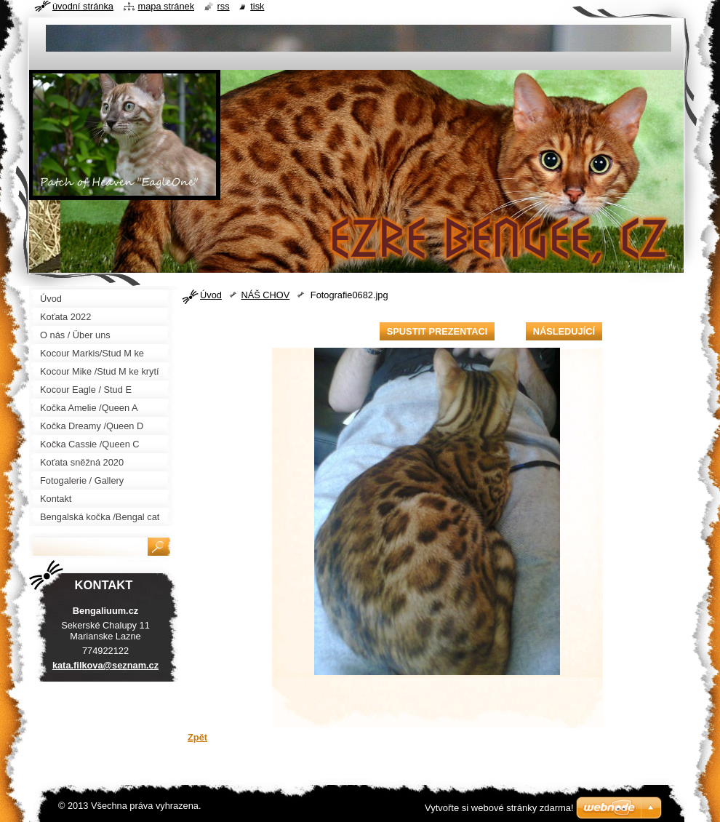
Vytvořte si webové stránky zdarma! (499, 807)
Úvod (211, 295)
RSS (223, 6)
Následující (564, 331)
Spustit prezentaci (437, 331)
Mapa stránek (166, 6)
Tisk (257, 6)
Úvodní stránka (82, 6)
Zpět (197, 737)
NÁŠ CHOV (265, 295)
